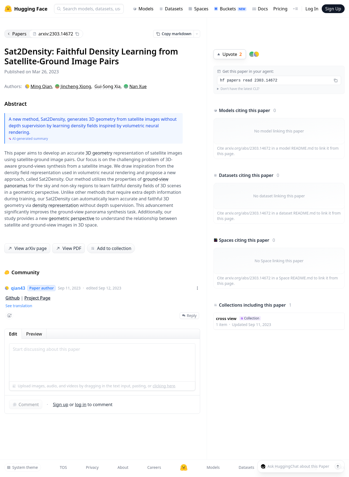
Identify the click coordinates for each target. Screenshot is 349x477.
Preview (34, 334)
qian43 (18, 288)
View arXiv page (27, 248)
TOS (63, 467)
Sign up (60, 404)
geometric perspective (71, 218)
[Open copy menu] (197, 34)
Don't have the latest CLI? (240, 89)
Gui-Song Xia (107, 86)
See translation (18, 305)
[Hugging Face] (184, 467)
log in (80, 404)
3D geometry (99, 153)
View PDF (68, 248)
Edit (13, 334)
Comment (26, 404)
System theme (22, 467)
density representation (55, 205)
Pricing (280, 9)
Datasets (171, 9)
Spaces (198, 9)
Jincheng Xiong (76, 86)
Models (143, 9)
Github (12, 298)
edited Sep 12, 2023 (103, 288)
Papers (16, 34)
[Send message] (338, 466)
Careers (154, 467)
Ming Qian (41, 86)
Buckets (230, 9)
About (123, 467)
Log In (311, 9)
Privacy (92, 467)
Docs (260, 9)
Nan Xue (137, 86)
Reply (189, 315)
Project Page (37, 298)
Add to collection (111, 248)
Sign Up (333, 9)
